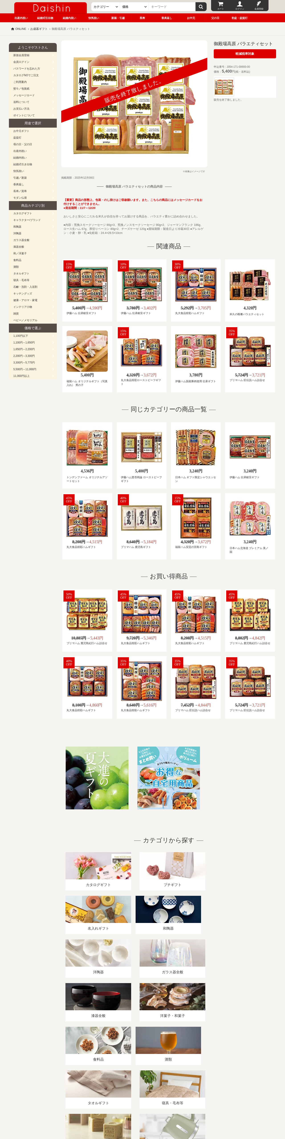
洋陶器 (17, 233)
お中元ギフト (21, 131)
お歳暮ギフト (39, 29)
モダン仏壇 (20, 197)
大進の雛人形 (142, 1117)
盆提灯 (17, 137)
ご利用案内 (20, 82)
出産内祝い (21, 18)
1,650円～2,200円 (24, 349)
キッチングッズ (22, 293)
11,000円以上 (21, 376)
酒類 (16, 266)
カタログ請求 (170, 1087)
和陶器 (17, 226)
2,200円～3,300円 (24, 355)
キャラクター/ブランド (27, 220)
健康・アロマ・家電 (25, 300)
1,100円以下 (20, 335)
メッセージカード (24, 95)
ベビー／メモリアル (25, 320)
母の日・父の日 (22, 144)
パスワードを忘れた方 (26, 68)
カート (220, 9)
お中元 (191, 18)
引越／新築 (20, 177)
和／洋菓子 (20, 253)
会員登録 (258, 9)
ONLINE (20, 29)
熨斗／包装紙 (21, 88)
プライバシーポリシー (140, 1087)
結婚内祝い (69, 18)
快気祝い (93, 18)
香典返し (166, 18)
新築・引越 (118, 18)
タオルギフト (21, 273)
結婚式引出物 (45, 18)
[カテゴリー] (105, 6)
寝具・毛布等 (21, 280)
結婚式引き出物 (22, 164)
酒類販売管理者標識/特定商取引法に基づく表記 (88, 1087)
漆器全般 (18, 246)
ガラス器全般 (21, 240)
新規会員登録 (21, 55)
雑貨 (16, 313)
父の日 (215, 18)
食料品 (17, 260)
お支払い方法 (21, 108)
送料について (21, 102)
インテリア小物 (22, 306)
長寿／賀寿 (20, 191)
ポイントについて (24, 115)
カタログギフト (22, 213)
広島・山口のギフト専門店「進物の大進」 (142, 1111)
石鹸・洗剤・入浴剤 (25, 286)
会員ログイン (21, 61)
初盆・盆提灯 (240, 18)
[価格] (134, 6)
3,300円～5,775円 (24, 362)
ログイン (239, 9)
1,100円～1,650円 (24, 342)
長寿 (142, 18)
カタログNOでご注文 (26, 75)
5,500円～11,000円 (24, 369)
